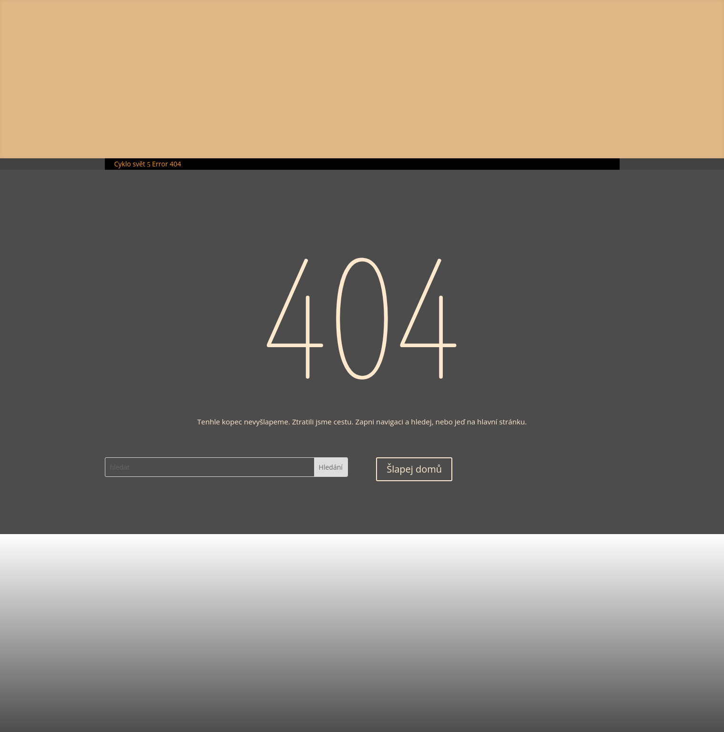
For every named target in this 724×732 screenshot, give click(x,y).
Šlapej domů (414, 469)
